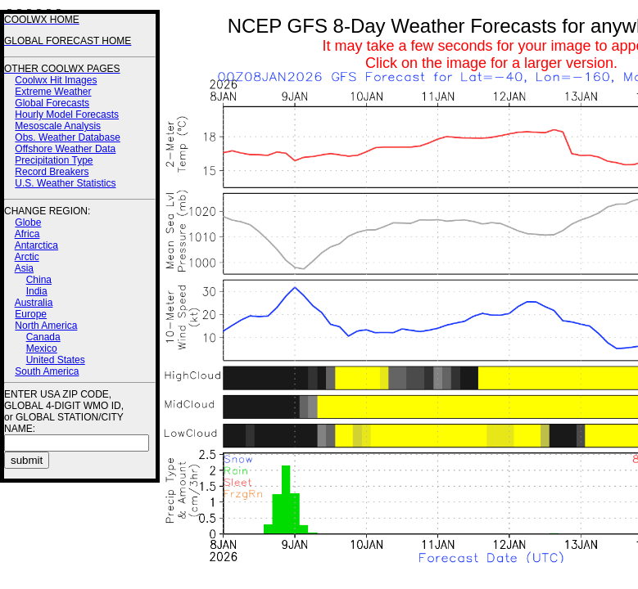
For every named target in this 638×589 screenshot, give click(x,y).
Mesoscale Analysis (58, 126)
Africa (27, 234)
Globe (28, 222)
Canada (43, 337)
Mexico (41, 348)
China (39, 280)
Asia (24, 268)
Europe (31, 314)
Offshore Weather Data (65, 149)
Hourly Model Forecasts (67, 114)
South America (47, 371)
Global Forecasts (52, 103)
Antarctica (36, 245)
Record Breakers (51, 172)
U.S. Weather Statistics (65, 183)
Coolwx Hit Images (56, 80)
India (37, 291)
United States (55, 360)
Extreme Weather (53, 91)
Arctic (27, 257)
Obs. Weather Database (67, 137)
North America (46, 325)
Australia (34, 302)
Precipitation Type (54, 160)
